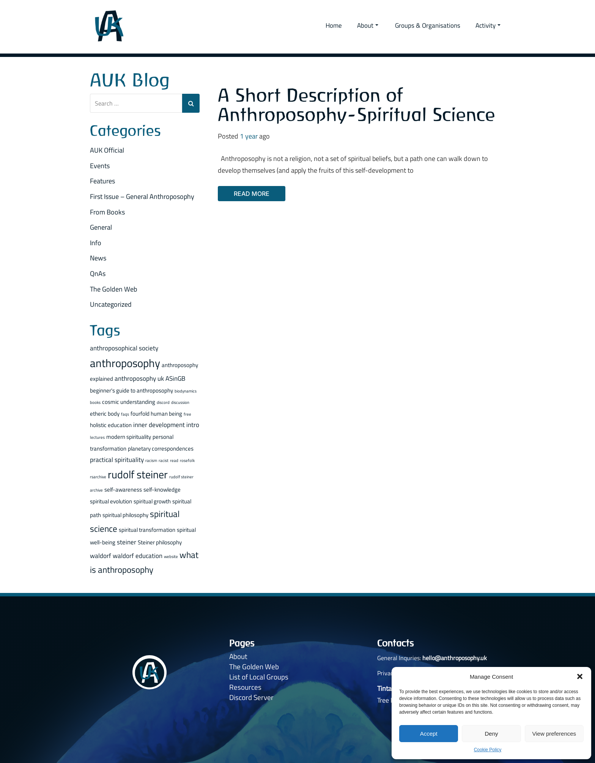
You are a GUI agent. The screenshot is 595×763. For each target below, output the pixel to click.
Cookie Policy (488, 749)
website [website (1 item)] (171, 556)
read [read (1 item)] (174, 460)
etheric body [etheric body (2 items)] (105, 413)
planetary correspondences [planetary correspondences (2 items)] (161, 448)
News (98, 258)
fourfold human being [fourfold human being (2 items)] (156, 413)
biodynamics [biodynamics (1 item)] (186, 391)
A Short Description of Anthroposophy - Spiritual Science (356, 105)
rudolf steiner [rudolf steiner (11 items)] (138, 474)
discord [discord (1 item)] (163, 402)
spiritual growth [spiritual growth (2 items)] (152, 501)
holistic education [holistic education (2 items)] (111, 425)
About (367, 25)
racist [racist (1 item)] (163, 460)
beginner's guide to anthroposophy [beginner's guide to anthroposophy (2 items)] (131, 390)
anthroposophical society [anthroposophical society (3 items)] (124, 347)
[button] (580, 676)
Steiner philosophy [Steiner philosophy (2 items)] (160, 542)
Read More (251, 193)
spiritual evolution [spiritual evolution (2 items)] (111, 501)
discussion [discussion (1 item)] (180, 402)
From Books (107, 212)
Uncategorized (111, 304)
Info (95, 242)
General (101, 227)
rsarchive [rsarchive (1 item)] (98, 476)
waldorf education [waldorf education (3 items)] (137, 555)
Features (102, 181)
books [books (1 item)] (95, 402)
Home (334, 25)
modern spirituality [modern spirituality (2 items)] (128, 436)
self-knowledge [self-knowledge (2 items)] (162, 489)
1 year (249, 136)
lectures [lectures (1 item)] (97, 437)
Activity (488, 25)
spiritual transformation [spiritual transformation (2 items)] (147, 529)
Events (100, 165)
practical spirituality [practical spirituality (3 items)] (117, 459)
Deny (491, 733)
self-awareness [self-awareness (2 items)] (123, 489)
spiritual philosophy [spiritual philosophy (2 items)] (125, 515)
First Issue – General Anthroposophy (142, 196)
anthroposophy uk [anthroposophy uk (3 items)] (139, 378)
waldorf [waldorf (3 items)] (100, 555)
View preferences (554, 733)
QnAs (97, 273)
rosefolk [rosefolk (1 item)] (187, 460)
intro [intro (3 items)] (192, 424)
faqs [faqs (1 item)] (125, 414)
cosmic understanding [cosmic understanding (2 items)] (128, 401)
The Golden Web (113, 289)
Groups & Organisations (427, 25)
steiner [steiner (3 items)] (126, 541)
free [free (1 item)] (187, 414)
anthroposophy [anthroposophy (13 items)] (125, 363)
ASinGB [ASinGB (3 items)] (175, 378)
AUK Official (107, 150)
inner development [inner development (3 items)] (159, 424)
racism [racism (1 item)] (151, 460)
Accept (429, 733)
